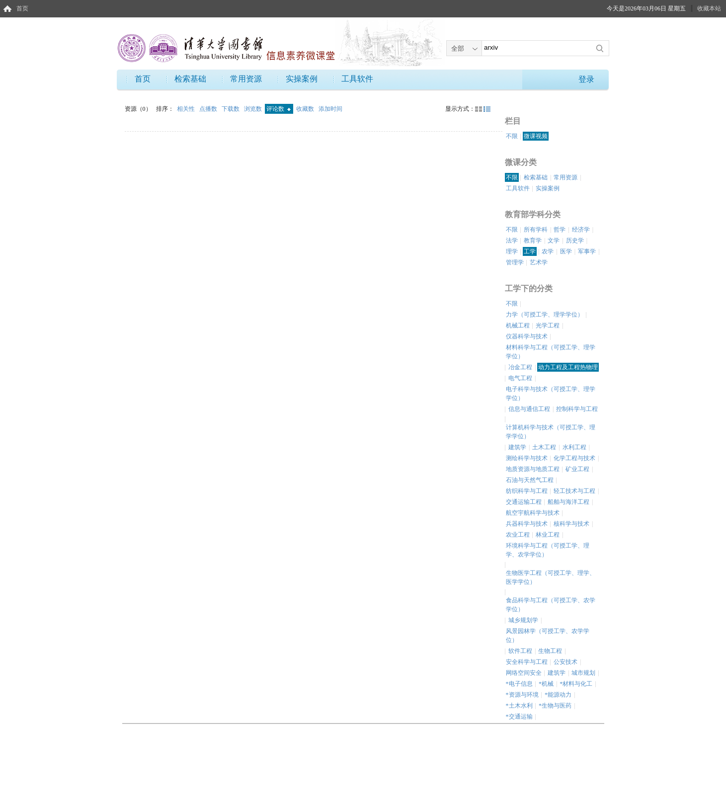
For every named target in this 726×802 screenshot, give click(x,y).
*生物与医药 (555, 705)
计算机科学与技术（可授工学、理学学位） (550, 432)
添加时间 (330, 108)
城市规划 (583, 672)
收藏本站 (709, 8)
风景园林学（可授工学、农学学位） (547, 635)
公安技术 (565, 661)
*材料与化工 (576, 683)
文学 (554, 240)
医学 (566, 251)
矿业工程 (577, 469)
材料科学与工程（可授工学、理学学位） (550, 352)
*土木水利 (519, 705)
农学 (548, 251)
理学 (512, 251)
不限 (512, 136)
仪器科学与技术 (527, 336)
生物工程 (550, 650)
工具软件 (357, 79)
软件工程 (520, 650)
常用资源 (246, 79)
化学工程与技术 (574, 458)
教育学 (533, 240)
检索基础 (190, 79)
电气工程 (520, 378)
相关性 (186, 108)
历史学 (575, 240)
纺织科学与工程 (527, 490)
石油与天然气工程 (530, 480)
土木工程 (544, 447)
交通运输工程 (524, 501)
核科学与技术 (571, 523)
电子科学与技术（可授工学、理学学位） (550, 393)
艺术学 (539, 262)
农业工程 (518, 534)
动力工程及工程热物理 (568, 367)
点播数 (209, 108)
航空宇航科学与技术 (533, 512)
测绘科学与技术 (527, 458)
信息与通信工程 (529, 408)
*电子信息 (519, 683)
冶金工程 (520, 367)
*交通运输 (519, 716)
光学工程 (548, 325)
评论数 (278, 108)
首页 (22, 8)
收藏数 (306, 108)
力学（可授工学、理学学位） (544, 314)
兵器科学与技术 (527, 523)
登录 (586, 79)
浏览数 (253, 108)
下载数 (231, 108)
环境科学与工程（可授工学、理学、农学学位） (547, 550)
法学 (512, 240)
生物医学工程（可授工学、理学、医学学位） (550, 577)
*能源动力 (558, 694)
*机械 (546, 683)
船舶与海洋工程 (568, 501)
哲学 (559, 229)
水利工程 (574, 447)
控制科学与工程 (577, 408)
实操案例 (302, 79)
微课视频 (536, 136)
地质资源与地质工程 (533, 469)
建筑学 (517, 447)
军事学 (587, 251)
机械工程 (518, 325)
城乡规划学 (523, 620)
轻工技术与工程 (574, 490)
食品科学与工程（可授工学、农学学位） (550, 605)
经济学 (581, 229)
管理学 (515, 262)
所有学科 (536, 229)
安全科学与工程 (527, 661)
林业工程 (548, 534)
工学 (530, 251)
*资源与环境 (522, 694)
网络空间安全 (524, 672)
